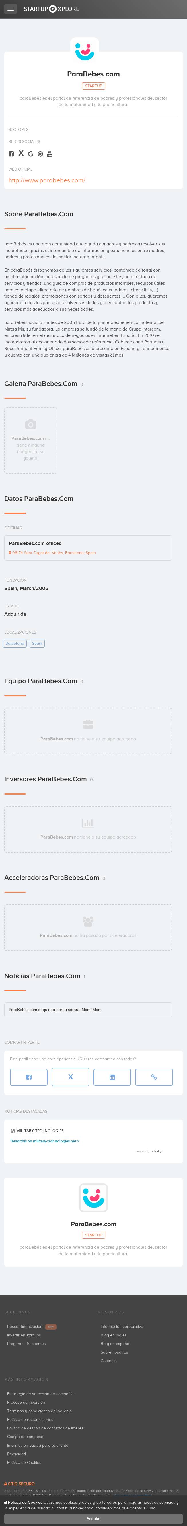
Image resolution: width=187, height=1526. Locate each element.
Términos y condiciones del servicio (39, 1411)
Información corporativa (122, 1326)
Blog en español (115, 1344)
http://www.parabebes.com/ (47, 180)
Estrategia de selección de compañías (41, 1394)
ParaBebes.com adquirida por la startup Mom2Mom (55, 1010)
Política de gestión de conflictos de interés (45, 1428)
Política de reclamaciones (30, 1419)
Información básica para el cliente (37, 1445)
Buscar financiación (32, 1326)
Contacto (109, 1361)
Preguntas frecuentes (26, 1344)
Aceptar (94, 1518)
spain (37, 643)
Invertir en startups (24, 1335)
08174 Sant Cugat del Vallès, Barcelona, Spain (52, 553)
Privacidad (16, 1454)
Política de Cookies (24, 1462)
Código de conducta (25, 1437)
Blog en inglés (114, 1335)
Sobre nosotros (114, 1352)
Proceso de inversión (26, 1402)
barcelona (14, 643)
